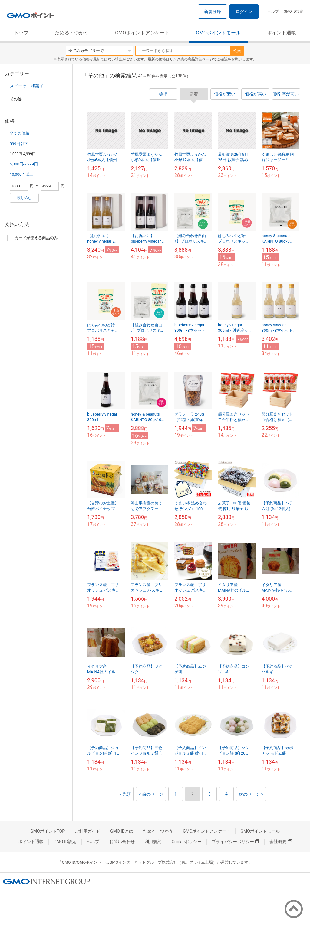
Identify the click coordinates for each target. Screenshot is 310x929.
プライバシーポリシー (235, 841)
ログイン (244, 11)
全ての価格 (19, 133)
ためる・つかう (72, 33)
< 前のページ (151, 794)
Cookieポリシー (187, 841)
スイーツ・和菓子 (27, 85)
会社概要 (280, 841)
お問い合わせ (122, 841)
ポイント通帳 (281, 33)
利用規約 (153, 841)
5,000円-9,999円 (24, 164)
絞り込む (24, 198)
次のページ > (251, 794)
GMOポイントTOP (47, 831)
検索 (237, 50)
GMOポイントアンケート (142, 33)
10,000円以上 (21, 174)
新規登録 (212, 11)
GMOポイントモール (218, 33)
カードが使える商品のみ (32, 238)
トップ (21, 33)
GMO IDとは (121, 831)
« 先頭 (125, 794)
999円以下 (19, 144)
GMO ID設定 (293, 11)
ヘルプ (273, 11)
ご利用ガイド (87, 831)
